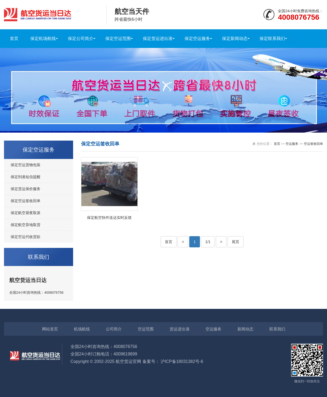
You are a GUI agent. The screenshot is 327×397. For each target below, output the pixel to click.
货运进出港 (180, 329)
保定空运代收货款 (25, 237)
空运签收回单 (313, 144)
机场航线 (82, 329)
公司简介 (114, 329)
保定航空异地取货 (25, 225)
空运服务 (292, 144)
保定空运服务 (197, 38)
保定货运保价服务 (25, 189)
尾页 (235, 242)
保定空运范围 (118, 38)
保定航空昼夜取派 (25, 213)
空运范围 (146, 329)
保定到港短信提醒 (25, 177)
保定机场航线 (43, 38)
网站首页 (50, 329)
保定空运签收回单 (25, 201)
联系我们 (277, 329)
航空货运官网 (128, 361)
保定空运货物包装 (25, 165)
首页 (14, 38)
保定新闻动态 (235, 38)
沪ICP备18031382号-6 (182, 361)
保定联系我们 (272, 38)
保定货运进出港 (158, 38)
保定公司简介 (80, 38)
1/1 (207, 242)
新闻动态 (245, 329)
